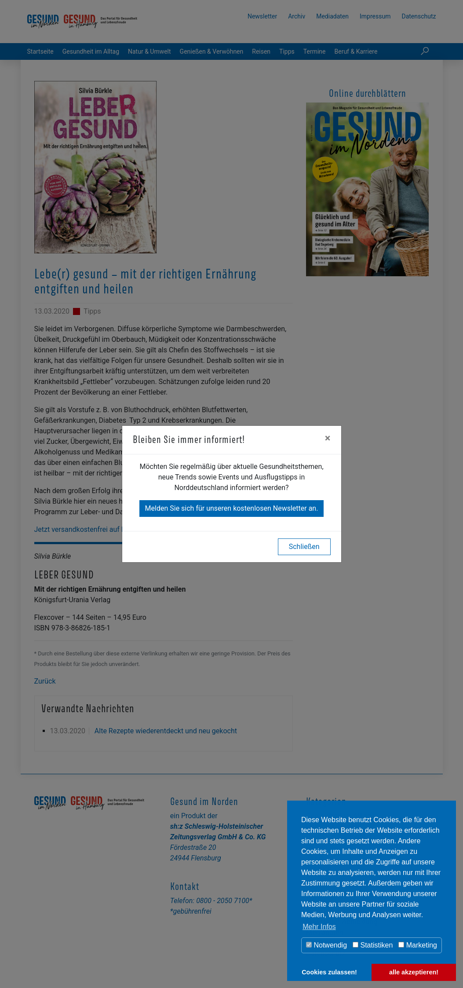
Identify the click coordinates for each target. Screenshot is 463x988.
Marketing (417, 945)
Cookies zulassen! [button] (329, 972)
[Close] (328, 438)
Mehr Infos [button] (319, 926)
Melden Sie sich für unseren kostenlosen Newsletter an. (231, 508)
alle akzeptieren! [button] (413, 972)
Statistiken (373, 945)
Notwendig (326, 945)
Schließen (304, 546)
